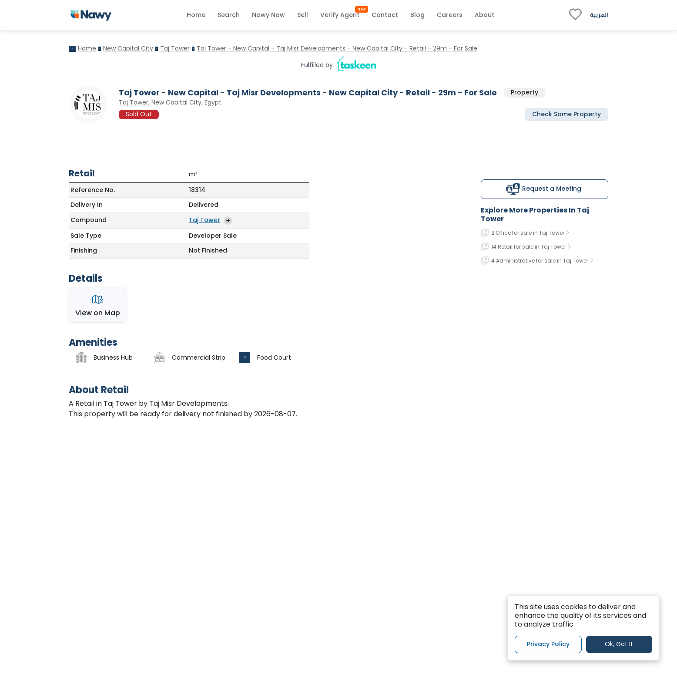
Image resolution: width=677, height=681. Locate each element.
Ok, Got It (619, 644)
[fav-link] (575, 15)
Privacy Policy (548, 644)
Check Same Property (566, 114)
